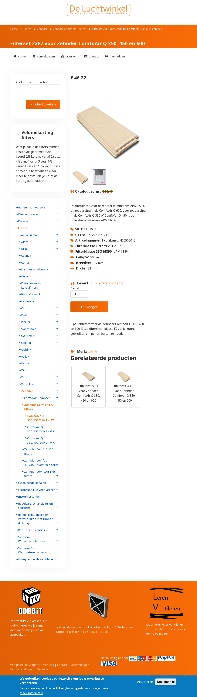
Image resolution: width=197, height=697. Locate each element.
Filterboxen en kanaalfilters (31, 285)
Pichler (25, 322)
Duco (24, 276)
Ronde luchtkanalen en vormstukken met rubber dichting (35, 519)
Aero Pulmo (29, 235)
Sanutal (26, 343)
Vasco (25, 363)
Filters (22, 228)
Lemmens (27, 301)
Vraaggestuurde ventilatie (35, 559)
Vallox (25, 356)
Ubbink (26, 349)
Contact (62, 665)
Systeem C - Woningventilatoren (31, 539)
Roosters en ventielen (33, 530)
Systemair (28, 336)
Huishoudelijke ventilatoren (36, 490)
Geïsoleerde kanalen (32, 483)
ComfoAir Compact (37, 398)
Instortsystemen (29, 496)
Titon (24, 370)
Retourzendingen (21, 669)
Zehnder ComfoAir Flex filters (40, 474)
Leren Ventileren (157, 629)
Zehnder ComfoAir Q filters (38, 407)
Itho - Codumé (30, 294)
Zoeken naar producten (32, 82)
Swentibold (28, 329)
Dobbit (15, 625)
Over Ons (47, 665)
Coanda (26, 255)
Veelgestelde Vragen (24, 665)
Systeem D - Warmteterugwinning (32, 550)
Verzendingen (79, 665)
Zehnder (93, 351)
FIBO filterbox (98, 631)
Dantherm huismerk (34, 269)
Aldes (25, 242)
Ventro (25, 377)
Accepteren (145, 682)
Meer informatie (31, 693)
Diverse (23, 221)
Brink (25, 249)
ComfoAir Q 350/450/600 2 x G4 (40, 429)
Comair (26, 262)
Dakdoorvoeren (28, 214)
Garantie (42, 669)
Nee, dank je (166, 681)
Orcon (25, 308)
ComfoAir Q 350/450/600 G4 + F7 (41, 440)
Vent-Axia (27, 384)
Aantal (74, 288)
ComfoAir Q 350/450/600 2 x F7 (40, 418)
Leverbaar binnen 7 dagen (111, 283)
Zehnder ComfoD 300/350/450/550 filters (40, 462)
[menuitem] (19, 56)
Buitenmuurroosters (31, 207)
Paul (24, 315)
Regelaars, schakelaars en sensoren (35, 506)
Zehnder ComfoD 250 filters (38, 451)
